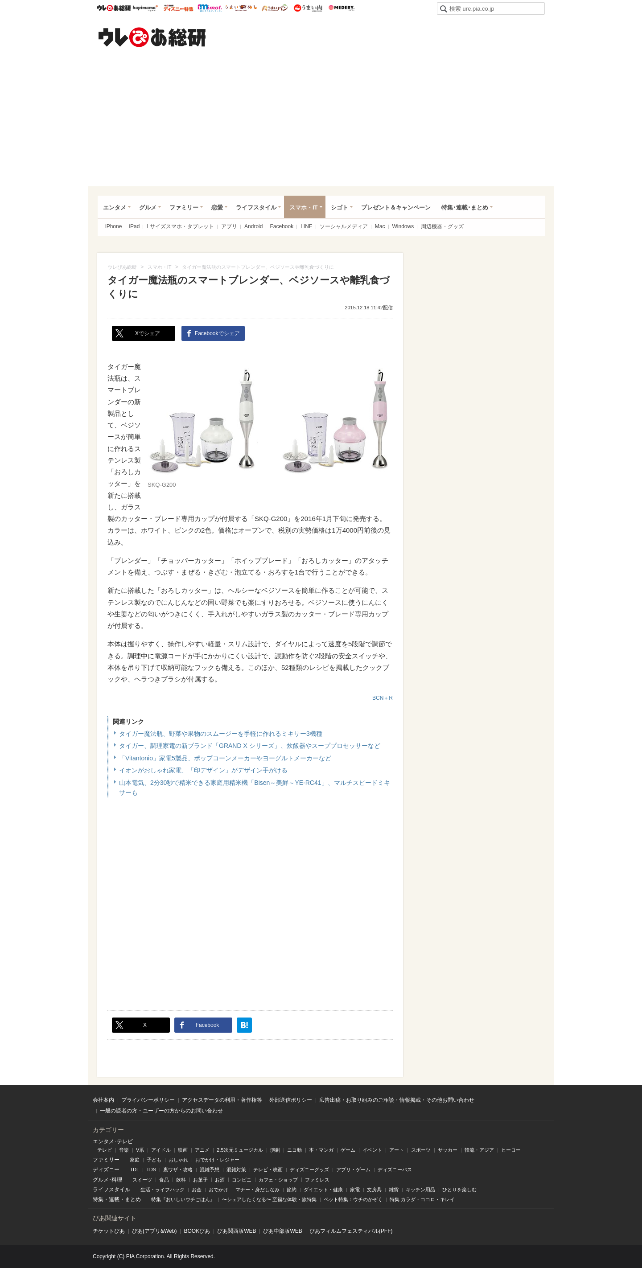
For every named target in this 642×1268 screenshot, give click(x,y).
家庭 (135, 1159)
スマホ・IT (303, 207)
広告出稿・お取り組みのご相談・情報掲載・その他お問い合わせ (396, 1100)
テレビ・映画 (268, 1169)
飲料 (181, 1179)
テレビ (104, 1150)
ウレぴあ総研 (114, 8)
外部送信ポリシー (290, 1100)
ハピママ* (145, 8)
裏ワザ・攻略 (178, 1169)
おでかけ (218, 1189)
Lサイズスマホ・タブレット (180, 226)
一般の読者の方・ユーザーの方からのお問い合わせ (161, 1111)
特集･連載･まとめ (464, 207)
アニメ (202, 1150)
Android (253, 226)
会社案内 (103, 1100)
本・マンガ (321, 1150)
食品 (164, 1179)
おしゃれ (178, 1159)
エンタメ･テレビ (113, 1141)
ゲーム (348, 1150)
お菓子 (200, 1179)
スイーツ (142, 1179)
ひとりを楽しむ (459, 1189)
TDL (134, 1169)
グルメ (147, 207)
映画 (183, 1150)
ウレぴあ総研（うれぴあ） (152, 37)
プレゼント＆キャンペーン (396, 207)
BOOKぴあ (197, 1231)
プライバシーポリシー (148, 1100)
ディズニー (106, 1169)
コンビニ (241, 1179)
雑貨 (394, 1189)
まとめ (133, 1199)
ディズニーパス (395, 1169)
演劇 (275, 1150)
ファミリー (183, 207)
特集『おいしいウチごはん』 (183, 1199)
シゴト (339, 207)
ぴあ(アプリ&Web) (154, 1231)
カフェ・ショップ (278, 1179)
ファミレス (317, 1179)
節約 (291, 1189)
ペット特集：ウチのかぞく (353, 1199)
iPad (134, 226)
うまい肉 (308, 8)
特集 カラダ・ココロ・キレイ (422, 1199)
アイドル (161, 1150)
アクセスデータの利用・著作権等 (222, 1100)
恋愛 (217, 207)
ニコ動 (294, 1150)
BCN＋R (382, 698)
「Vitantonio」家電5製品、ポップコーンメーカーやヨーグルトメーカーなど (225, 758)
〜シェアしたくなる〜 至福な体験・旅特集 (269, 1199)
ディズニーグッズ (309, 1169)
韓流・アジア (479, 1150)
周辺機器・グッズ (442, 226)
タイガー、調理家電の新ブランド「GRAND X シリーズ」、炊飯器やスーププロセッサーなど (249, 745)
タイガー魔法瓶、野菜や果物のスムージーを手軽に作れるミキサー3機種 (220, 733)
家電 (355, 1189)
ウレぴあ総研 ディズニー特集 (178, 8)
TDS (151, 1169)
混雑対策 (236, 1169)
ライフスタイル (256, 207)
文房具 (374, 1189)
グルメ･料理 (107, 1180)
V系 (140, 1150)
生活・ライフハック (162, 1189)
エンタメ (114, 207)
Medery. (341, 8)
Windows (403, 226)
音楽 (124, 1150)
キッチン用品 (420, 1189)
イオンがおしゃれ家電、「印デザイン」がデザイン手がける (203, 770)
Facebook (281, 226)
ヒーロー (511, 1150)
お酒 (220, 1179)
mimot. (209, 8)
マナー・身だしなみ (257, 1189)
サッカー (447, 1150)
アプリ (229, 226)
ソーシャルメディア (344, 226)
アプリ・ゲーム (353, 1169)
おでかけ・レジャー (217, 1159)
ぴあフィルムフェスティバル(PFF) (351, 1231)
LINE (306, 226)
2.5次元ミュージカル (240, 1150)
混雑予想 (209, 1169)
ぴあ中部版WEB (282, 1231)
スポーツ (421, 1150)
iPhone (113, 226)
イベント (372, 1150)
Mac (380, 226)
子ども (154, 1159)
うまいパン (274, 8)
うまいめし (241, 8)
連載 (114, 1199)
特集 (98, 1199)
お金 (197, 1189)
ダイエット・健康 (323, 1189)
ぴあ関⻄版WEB (236, 1231)
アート (396, 1150)
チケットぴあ (109, 1231)
